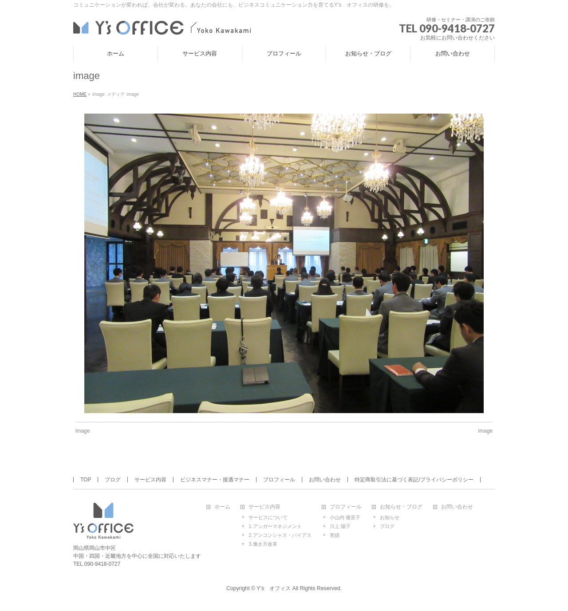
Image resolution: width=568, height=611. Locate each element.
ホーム (222, 507)
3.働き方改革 (262, 544)
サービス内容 (150, 480)
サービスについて (268, 517)
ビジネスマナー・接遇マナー (214, 480)
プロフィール (279, 480)
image (82, 431)
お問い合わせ (325, 480)
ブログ (113, 480)
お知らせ (389, 517)
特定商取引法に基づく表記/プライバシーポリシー (414, 480)
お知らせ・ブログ (401, 507)
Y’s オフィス (273, 588)
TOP (85, 480)
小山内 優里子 (345, 517)
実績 (334, 535)
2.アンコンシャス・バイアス (279, 535)
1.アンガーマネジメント (274, 526)
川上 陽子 (340, 526)
